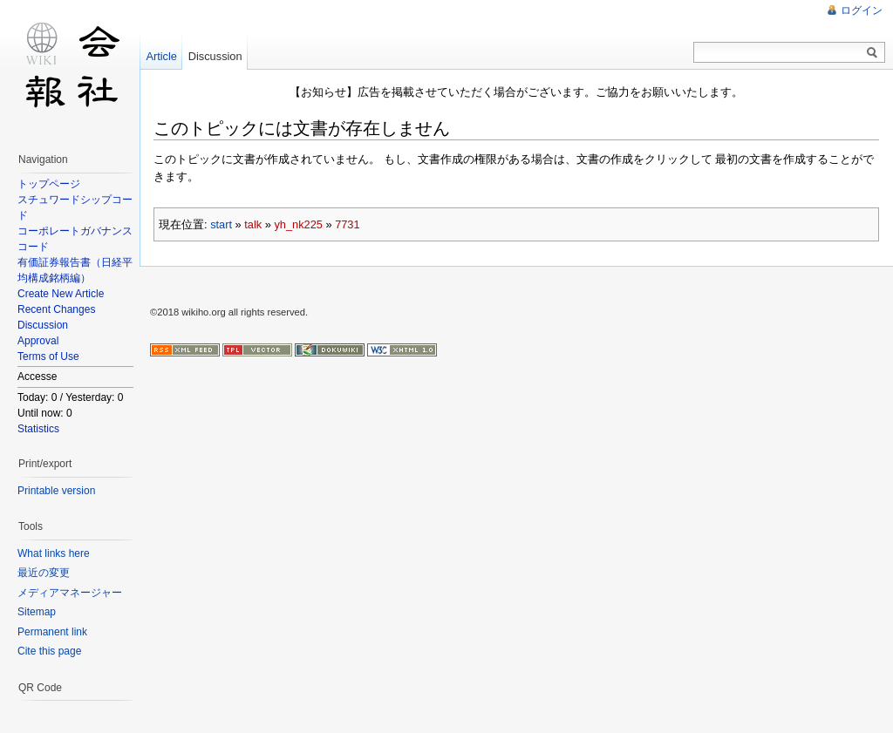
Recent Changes (56, 309)
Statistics (38, 429)
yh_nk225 (298, 223)
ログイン (862, 10)
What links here (53, 553)
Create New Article (60, 294)
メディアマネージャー (69, 593)
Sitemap (36, 612)
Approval (37, 341)
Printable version (56, 491)
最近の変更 (43, 573)
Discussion (42, 325)
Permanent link (52, 632)
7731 (347, 223)
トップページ (48, 184)
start (221, 223)
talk (253, 223)
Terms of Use (48, 356)
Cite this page (49, 651)
